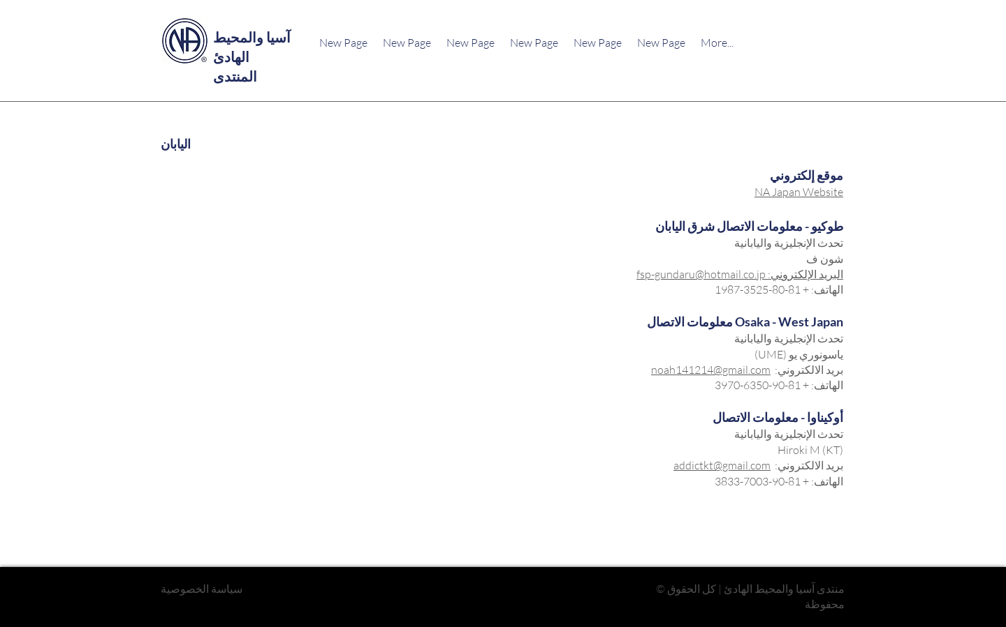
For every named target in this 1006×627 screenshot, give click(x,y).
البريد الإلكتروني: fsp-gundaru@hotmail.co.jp (739, 274)
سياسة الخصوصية (201, 589)
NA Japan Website (798, 192)
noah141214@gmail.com (711, 370)
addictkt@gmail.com (722, 465)
